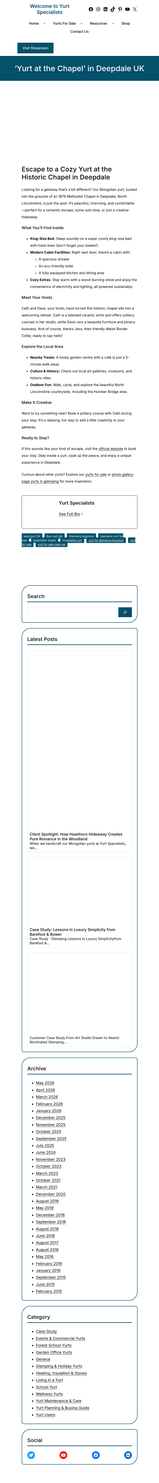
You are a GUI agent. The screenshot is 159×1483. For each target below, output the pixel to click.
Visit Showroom (35, 48)
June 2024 (46, 1152)
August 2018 (47, 1229)
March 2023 (47, 1173)
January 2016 (48, 1270)
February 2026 (49, 1104)
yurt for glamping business (106, 540)
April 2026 (45, 1090)
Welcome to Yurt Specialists (49, 9)
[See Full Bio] (82, 514)
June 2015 (45, 1284)
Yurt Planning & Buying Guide (62, 1407)
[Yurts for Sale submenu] (82, 23)
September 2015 (51, 1277)
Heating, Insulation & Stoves (61, 1373)
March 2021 (46, 1187)
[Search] (125, 612)
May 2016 (45, 1256)
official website (111, 449)
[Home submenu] (45, 23)
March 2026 (47, 1097)
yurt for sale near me (51, 544)
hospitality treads (44, 540)
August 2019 (47, 1201)
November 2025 (50, 1124)
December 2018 (50, 1215)
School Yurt (46, 1387)
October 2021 (48, 1180)
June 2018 (45, 1235)
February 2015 (49, 1291)
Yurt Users (45, 1414)
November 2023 (51, 1159)
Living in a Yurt (49, 1380)
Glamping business (81, 536)
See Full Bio (69, 514)
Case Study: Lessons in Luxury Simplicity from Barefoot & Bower (72, 932)
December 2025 (50, 1117)
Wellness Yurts (49, 1394)
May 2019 (45, 1208)
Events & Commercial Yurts (60, 1338)
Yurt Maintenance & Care (58, 1401)
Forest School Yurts (54, 1345)
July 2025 (45, 1145)
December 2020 (51, 1194)
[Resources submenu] (114, 23)
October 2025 (48, 1131)
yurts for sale (96, 474)
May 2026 (45, 1083)
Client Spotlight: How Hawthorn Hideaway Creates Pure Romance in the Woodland (76, 836)
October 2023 (48, 1166)
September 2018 (51, 1222)
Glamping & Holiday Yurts (59, 1366)
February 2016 (49, 1263)
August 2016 (47, 1249)
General (43, 1359)
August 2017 (47, 1242)
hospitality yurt (72, 540)
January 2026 (48, 1110)
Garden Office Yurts (54, 1352)
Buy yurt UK (55, 536)
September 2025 (51, 1138)
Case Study (46, 1331)
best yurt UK (32, 536)
